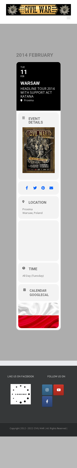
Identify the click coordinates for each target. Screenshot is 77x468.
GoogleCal (39, 295)
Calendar (38, 291)
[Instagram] (47, 389)
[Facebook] (47, 401)
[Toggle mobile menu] (69, 17)
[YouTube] (58, 389)
